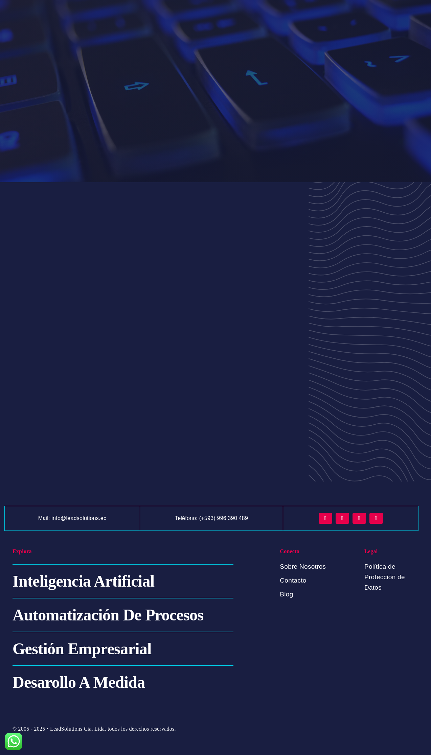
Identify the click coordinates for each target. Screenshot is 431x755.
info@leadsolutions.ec (78, 518)
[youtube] (376, 518)
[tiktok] (359, 518)
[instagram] (342, 518)
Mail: (45, 518)
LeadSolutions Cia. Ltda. (78, 729)
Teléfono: (187, 518)
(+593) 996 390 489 (223, 518)
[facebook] (325, 518)
